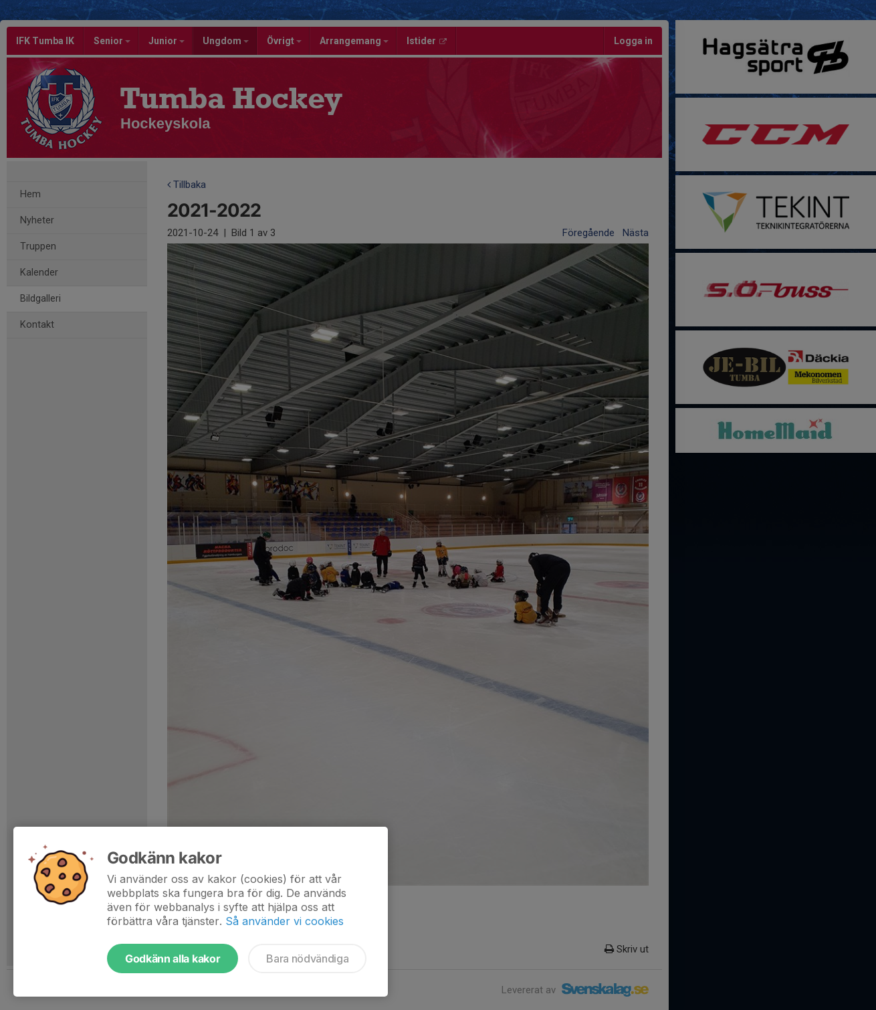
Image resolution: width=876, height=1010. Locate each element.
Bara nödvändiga (307, 958)
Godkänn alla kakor (172, 958)
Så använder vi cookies (284, 921)
